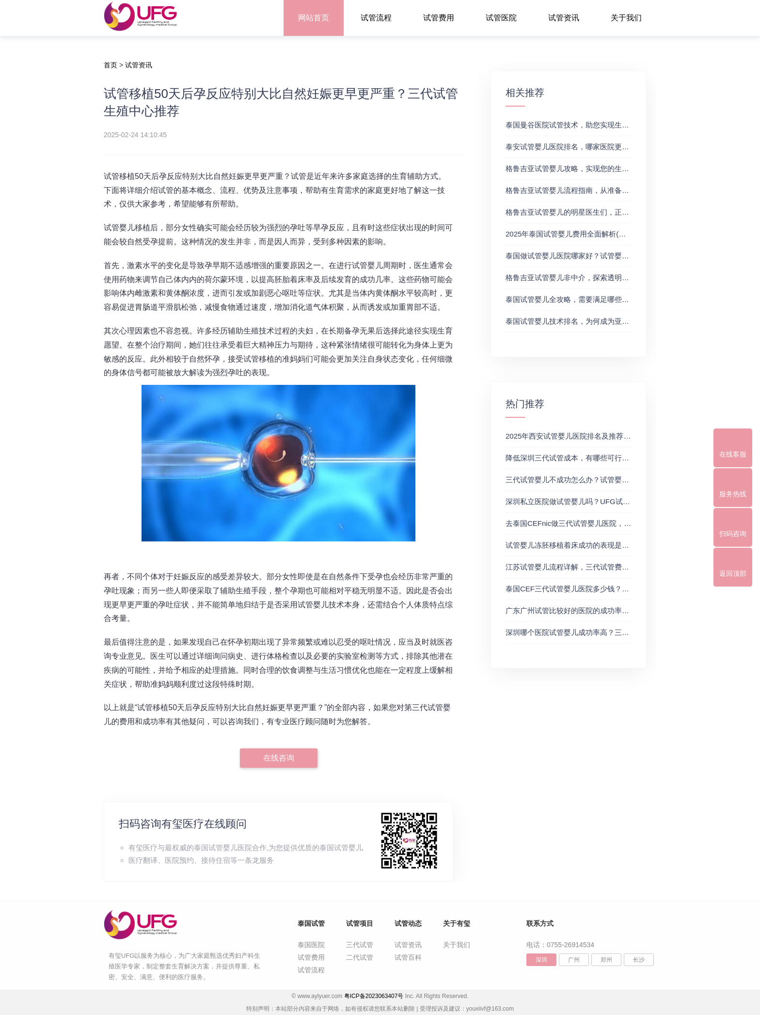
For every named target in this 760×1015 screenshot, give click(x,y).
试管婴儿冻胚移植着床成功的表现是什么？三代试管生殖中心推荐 (611, 545)
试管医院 (501, 18)
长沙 (639, 959)
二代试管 (359, 957)
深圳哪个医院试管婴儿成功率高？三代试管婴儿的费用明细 (600, 632)
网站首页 (313, 18)
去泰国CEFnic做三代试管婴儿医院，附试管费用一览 (590, 523)
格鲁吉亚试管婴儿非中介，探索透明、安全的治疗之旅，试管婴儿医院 (618, 277)
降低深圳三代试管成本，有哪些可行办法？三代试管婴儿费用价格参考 (618, 458)
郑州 (606, 959)
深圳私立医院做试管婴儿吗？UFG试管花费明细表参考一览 (601, 501)
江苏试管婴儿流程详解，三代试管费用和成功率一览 (589, 567)
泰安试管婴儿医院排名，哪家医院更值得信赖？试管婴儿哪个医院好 (615, 147)
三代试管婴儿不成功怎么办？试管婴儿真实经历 (582, 480)
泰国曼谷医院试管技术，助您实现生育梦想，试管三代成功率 (604, 125)
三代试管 (359, 945)
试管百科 (408, 957)
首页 (110, 65)
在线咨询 (278, 758)
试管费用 (438, 18)
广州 (574, 959)
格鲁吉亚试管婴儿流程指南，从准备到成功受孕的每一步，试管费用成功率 (625, 190)
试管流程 (376, 18)
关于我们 (626, 18)
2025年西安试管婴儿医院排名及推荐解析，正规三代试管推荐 (604, 436)
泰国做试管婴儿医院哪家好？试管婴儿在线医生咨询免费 (596, 256)
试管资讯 (563, 18)
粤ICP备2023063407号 (374, 996)
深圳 (541, 959)
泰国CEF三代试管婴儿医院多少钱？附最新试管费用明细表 (600, 589)
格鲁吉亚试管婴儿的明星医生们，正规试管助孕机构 (589, 212)
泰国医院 (311, 945)
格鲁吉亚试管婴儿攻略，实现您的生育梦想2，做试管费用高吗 (606, 168)
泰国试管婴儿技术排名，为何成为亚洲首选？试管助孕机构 (600, 321)
